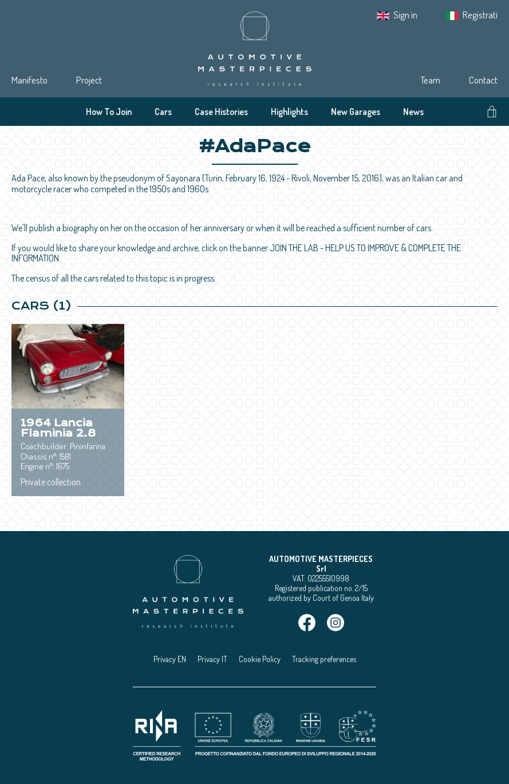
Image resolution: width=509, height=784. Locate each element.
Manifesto (29, 80)
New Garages (355, 111)
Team (430, 80)
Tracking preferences (324, 659)
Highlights (289, 111)
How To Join (109, 111)
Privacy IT (212, 659)
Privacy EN (169, 659)
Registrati (480, 15)
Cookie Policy (260, 659)
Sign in (405, 15)
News (413, 111)
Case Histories (221, 111)
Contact (483, 80)
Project (89, 80)
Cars (163, 111)
